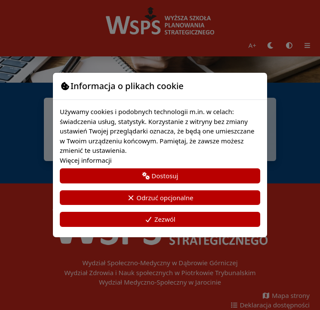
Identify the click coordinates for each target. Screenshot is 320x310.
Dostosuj (160, 175)
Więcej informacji (86, 160)
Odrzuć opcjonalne (160, 197)
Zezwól (160, 219)
